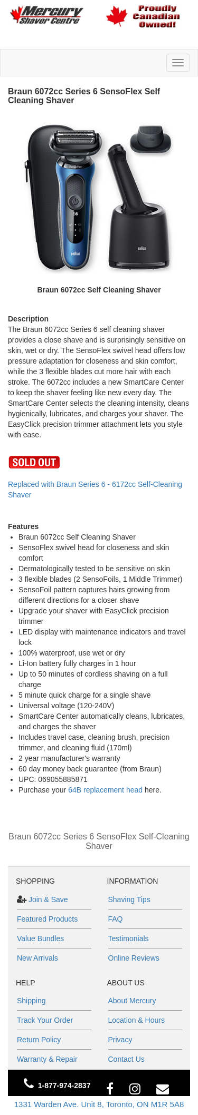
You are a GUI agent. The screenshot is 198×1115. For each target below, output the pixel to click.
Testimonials (128, 938)
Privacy (120, 1039)
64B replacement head (105, 790)
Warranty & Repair (47, 1059)
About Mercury (132, 1000)
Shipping (31, 1000)
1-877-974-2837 (64, 1085)
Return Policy (39, 1039)
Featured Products (47, 919)
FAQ (115, 919)
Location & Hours (136, 1020)
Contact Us (126, 1059)
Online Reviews (133, 958)
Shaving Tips (129, 899)
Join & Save (47, 899)
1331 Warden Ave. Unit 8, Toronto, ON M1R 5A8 (99, 1104)
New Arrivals (37, 958)
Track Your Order (45, 1020)
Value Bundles (40, 938)
